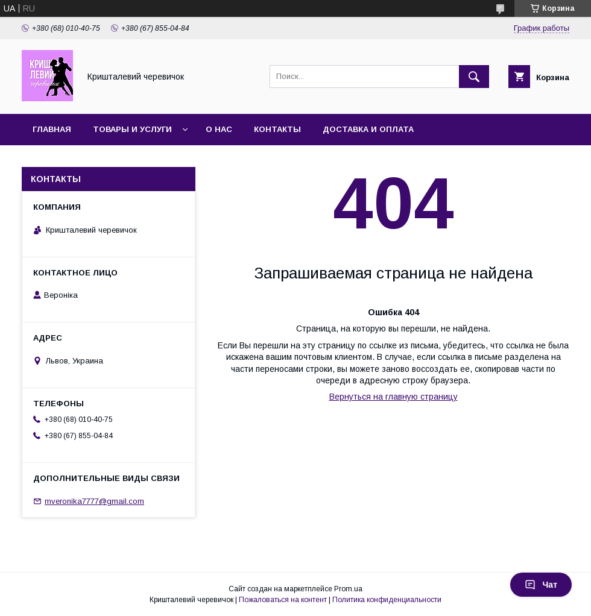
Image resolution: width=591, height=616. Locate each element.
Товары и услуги (132, 129)
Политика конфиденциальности (386, 600)
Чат (541, 584)
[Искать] (474, 76)
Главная (52, 129)
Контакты (277, 129)
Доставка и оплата (368, 129)
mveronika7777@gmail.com (94, 501)
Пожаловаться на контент (283, 600)
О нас (219, 129)
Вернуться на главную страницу (393, 396)
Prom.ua (348, 589)
